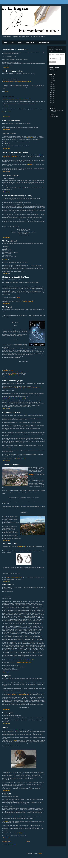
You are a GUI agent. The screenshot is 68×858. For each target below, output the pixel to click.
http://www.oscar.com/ (21, 458)
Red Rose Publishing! (28, 301)
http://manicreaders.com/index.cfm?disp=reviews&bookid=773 (16, 81)
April (52, 108)
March (53, 114)
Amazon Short (15, 373)
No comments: (6, 116)
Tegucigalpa (31, 474)
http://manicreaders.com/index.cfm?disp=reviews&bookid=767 (16, 99)
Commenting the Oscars (11, 412)
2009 (51, 105)
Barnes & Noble (53, 71)
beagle (15, 740)
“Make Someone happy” (24, 694)
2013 (51, 96)
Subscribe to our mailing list (56, 54)
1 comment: (6, 67)
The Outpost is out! (9, 241)
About (12, 42)
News (5, 42)
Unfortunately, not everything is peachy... (17, 196)
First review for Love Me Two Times (15, 277)
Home (28, 842)
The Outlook (5, 821)
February (53, 116)
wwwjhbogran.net (6, 111)
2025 (51, 76)
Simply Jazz (6, 676)
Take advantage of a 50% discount (15, 49)
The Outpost (7, 307)
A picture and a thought (11, 464)
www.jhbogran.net (21, 832)
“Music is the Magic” (11, 694)
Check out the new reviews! (12, 71)
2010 (51, 102)
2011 (51, 100)
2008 (51, 107)
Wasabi (5, 727)
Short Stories (30, 42)
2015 (51, 92)
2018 (51, 86)
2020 (51, 82)
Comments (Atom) (13, 844)
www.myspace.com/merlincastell (26, 659)
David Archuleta (6, 141)
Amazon (52, 69)
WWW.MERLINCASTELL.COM (24, 662)
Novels (20, 42)
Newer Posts (6, 842)
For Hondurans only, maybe (12, 381)
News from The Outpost (11, 120)
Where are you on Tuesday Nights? (15, 152)
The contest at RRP (9, 544)
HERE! (6, 91)
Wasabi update (7, 713)
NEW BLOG (6, 794)
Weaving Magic (8, 584)
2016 (51, 90)
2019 (51, 84)
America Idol (30, 137)
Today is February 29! (10, 175)
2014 (51, 94)
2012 (51, 98)
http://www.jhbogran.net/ (7, 370)
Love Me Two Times (21, 546)
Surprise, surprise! (9, 133)
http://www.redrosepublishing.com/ (14, 577)
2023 (51, 78)
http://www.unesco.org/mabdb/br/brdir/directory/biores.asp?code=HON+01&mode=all (21, 387)
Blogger (40, 853)
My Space (29, 164)
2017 (51, 88)
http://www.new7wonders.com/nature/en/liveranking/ (14, 398)
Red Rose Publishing (17, 372)
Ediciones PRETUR (43, 42)
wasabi (16, 730)
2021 (51, 80)
